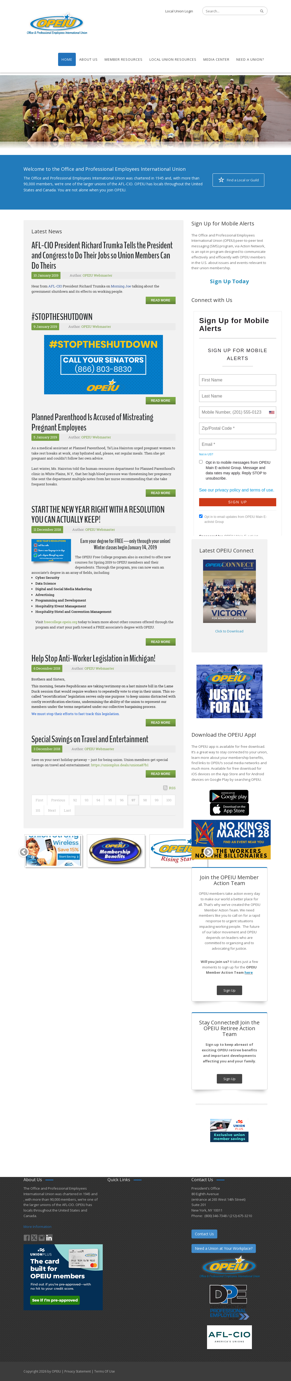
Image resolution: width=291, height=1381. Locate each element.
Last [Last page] (67, 810)
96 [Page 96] (122, 800)
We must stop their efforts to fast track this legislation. (75, 713)
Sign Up (229, 990)
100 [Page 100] (168, 800)
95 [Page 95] (110, 800)
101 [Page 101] (38, 810)
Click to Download (229, 631)
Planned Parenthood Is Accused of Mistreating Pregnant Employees (92, 422)
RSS (172, 788)
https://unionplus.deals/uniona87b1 (119, 765)
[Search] (226, 11)
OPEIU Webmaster (97, 275)
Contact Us (204, 1233)
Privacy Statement (77, 1371)
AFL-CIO (55, 286)
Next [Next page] (52, 810)
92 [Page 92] (75, 800)
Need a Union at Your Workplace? (223, 1248)
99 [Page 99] (156, 800)
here (249, 972)
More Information (37, 1226)
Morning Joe (121, 286)
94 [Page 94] (98, 800)
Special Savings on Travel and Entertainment (89, 739)
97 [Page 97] (133, 800)
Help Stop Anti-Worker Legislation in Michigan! (93, 658)
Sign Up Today (229, 281)
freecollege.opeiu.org (60, 621)
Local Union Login (179, 11)
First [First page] (39, 800)
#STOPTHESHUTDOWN (61, 317)
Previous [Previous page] (58, 800)
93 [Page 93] (86, 800)
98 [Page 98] (145, 800)
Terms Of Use (104, 1371)
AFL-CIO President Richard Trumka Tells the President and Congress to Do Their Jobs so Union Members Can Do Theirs (102, 255)
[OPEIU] (57, 23)
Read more (160, 300)
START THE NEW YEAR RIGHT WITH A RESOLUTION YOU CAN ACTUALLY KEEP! (98, 514)
